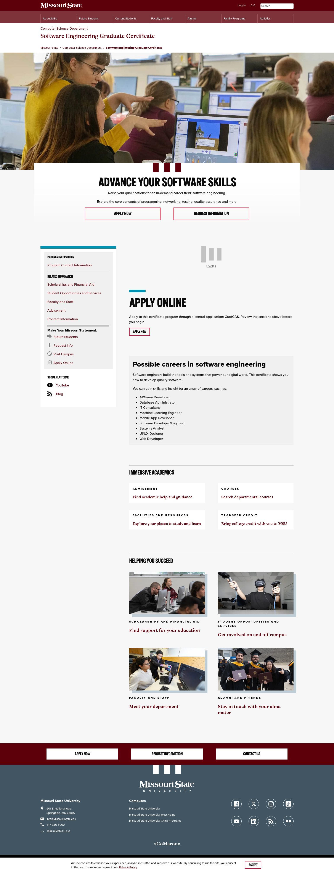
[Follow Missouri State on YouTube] (236, 821)
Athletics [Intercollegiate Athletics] (265, 18)
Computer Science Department (64, 28)
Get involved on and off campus (252, 634)
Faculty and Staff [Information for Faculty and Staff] (161, 18)
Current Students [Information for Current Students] (125, 18)
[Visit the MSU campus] (78, 354)
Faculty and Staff (60, 301)
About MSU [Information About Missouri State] (50, 18)
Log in (242, 5)
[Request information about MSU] (78, 345)
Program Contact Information (69, 265)
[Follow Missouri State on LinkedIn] (254, 821)
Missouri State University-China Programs (155, 821)
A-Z (253, 5)
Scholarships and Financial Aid (70, 284)
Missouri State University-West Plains (152, 815)
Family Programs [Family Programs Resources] (234, 18)
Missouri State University (144, 809)
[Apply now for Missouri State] (78, 362)
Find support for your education (164, 630)
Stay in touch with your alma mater (249, 709)
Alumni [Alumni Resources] (192, 18)
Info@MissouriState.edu (61, 819)
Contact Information (62, 319)
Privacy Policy (128, 867)
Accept (253, 865)
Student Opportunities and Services (74, 293)
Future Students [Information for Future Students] (89, 18)
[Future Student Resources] (78, 337)
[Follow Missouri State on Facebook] (236, 804)
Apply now (122, 214)
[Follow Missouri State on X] (254, 804)
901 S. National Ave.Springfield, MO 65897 (61, 811)
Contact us (251, 754)
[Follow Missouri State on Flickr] (288, 821)
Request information (211, 214)
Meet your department (154, 706)
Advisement (56, 310)
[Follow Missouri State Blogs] (271, 821)
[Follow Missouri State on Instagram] (271, 804)
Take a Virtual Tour (58, 831)
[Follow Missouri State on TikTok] (288, 804)
